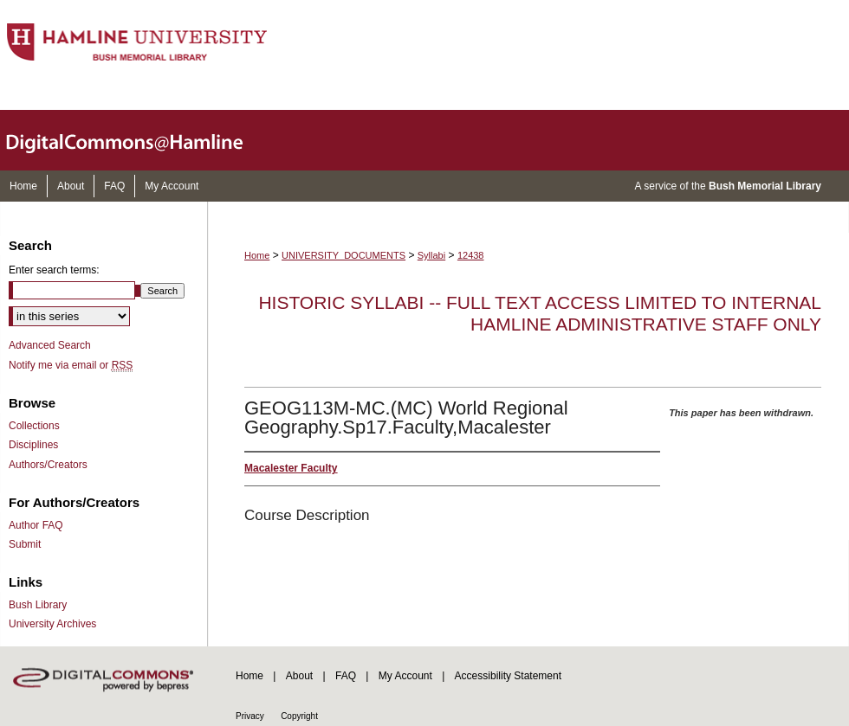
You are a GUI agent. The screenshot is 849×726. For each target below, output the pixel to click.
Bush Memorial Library (765, 186)
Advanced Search (50, 345)
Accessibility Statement (508, 676)
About (299, 676)
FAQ (345, 676)
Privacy (250, 716)
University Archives (52, 624)
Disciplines (33, 445)
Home (256, 255)
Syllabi (431, 255)
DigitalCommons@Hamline (138, 140)
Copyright (299, 716)
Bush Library (38, 605)
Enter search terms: (54, 270)
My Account (405, 676)
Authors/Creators (48, 465)
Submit (25, 544)
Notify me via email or (71, 365)
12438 (470, 255)
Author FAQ (36, 525)
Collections (34, 426)
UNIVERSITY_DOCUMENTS (343, 255)
